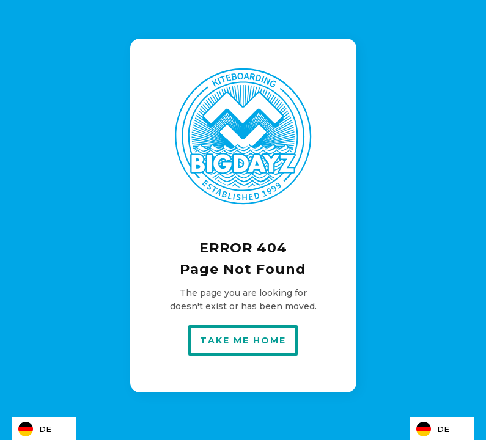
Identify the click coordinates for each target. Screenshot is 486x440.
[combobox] (44, 428)
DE (34, 429)
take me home (243, 340)
